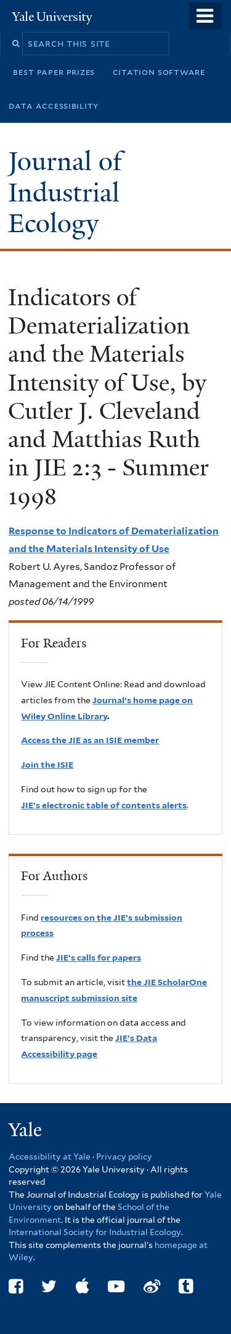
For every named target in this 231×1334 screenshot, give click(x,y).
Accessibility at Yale (50, 1156)
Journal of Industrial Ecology (65, 192)
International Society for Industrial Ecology (95, 1232)
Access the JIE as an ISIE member (90, 740)
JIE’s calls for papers (98, 957)
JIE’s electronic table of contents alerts (104, 805)
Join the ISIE (47, 765)
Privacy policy (124, 1156)
